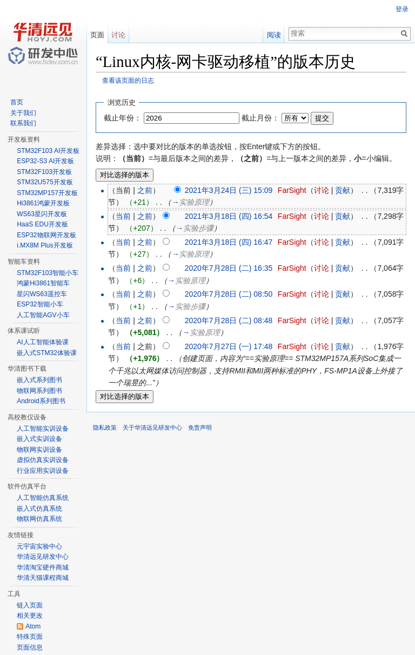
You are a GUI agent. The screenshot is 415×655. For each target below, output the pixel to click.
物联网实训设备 (39, 449)
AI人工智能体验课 (42, 342)
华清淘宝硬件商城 (43, 567)
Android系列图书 (41, 401)
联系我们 (23, 123)
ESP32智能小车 (40, 304)
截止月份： (260, 117)
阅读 (274, 35)
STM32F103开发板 (44, 172)
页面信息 (30, 647)
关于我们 (23, 113)
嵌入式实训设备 (39, 439)
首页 (16, 102)
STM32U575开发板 (44, 182)
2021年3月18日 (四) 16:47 (229, 242)
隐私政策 (105, 427)
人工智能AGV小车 (43, 315)
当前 (123, 216)
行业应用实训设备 (43, 470)
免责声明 (200, 427)
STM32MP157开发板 (47, 193)
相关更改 (30, 615)
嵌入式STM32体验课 (47, 353)
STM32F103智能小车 (47, 273)
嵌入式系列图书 (39, 380)
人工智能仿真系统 (43, 498)
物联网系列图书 (39, 391)
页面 (97, 35)
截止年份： (123, 117)
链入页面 (30, 605)
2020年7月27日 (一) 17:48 (229, 346)
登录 (402, 9)
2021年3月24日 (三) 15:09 (229, 190)
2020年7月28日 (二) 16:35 (229, 268)
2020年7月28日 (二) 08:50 (229, 294)
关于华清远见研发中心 (152, 427)
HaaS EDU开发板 (42, 224)
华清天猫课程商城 (43, 578)
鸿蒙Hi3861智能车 (43, 283)
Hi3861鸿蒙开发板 (43, 203)
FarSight (292, 190)
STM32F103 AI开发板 (48, 151)
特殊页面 (30, 636)
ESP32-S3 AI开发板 (45, 161)
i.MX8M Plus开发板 (44, 245)
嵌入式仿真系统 (39, 508)
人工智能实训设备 (43, 428)
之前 (144, 190)
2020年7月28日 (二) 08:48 (229, 320)
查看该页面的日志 (128, 80)
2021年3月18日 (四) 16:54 (229, 216)
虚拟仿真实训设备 (43, 460)
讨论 (321, 190)
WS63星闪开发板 (42, 214)
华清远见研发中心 (43, 556)
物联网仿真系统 (39, 519)
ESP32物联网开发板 (46, 235)
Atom (33, 626)
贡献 (342, 190)
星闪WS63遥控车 (42, 294)
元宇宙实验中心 (39, 546)
